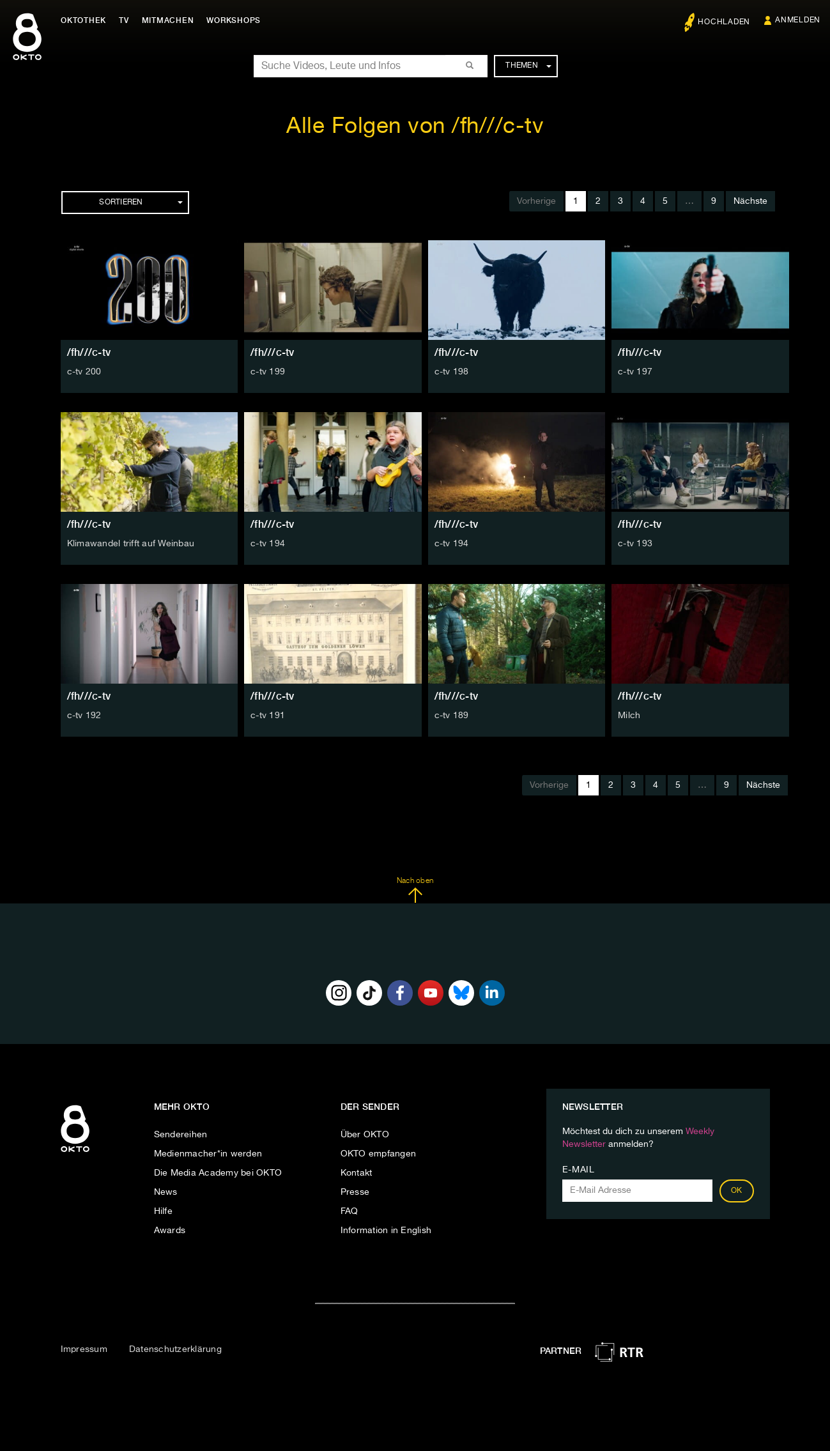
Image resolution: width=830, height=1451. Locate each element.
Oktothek (83, 20)
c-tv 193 (635, 543)
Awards (170, 1230)
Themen (528, 66)
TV (124, 20)
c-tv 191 (267, 715)
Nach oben (415, 890)
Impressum (84, 1349)
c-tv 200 (84, 371)
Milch (629, 715)
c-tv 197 (635, 371)
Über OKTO (365, 1134)
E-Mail (578, 1169)
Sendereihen (181, 1134)
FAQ (349, 1211)
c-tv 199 (267, 371)
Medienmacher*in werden (208, 1153)
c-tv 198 (451, 371)
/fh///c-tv (89, 352)
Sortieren (140, 202)
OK (736, 1191)
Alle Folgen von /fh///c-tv (415, 127)
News (166, 1192)
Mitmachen (168, 20)
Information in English (386, 1230)
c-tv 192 (84, 715)
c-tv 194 (267, 543)
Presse (355, 1192)
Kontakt (357, 1173)
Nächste (750, 201)
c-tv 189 (451, 715)
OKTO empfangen (379, 1153)
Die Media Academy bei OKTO (218, 1173)
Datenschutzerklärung (175, 1349)
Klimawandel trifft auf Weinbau (131, 543)
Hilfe (163, 1211)
